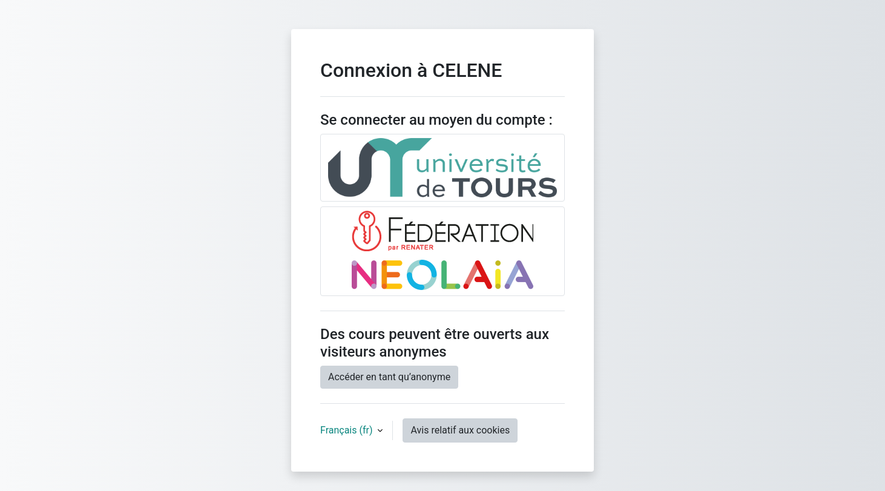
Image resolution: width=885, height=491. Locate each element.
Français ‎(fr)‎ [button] (347, 430)
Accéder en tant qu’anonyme (389, 377)
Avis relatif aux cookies (460, 430)
